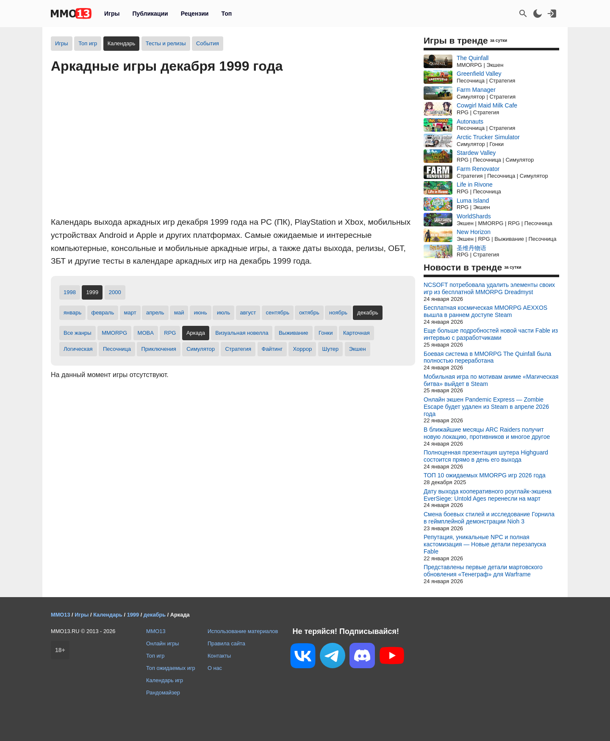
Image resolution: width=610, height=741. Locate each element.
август (248, 312)
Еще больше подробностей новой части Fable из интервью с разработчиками (491, 334)
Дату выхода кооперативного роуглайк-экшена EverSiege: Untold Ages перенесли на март (488, 495)
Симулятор (200, 349)
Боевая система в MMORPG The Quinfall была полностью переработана (487, 357)
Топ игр (87, 43)
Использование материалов (243, 631)
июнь (200, 312)
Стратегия (238, 349)
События (207, 43)
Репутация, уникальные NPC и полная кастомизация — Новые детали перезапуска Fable (485, 544)
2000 (115, 292)
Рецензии (195, 13)
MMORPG (114, 333)
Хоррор (302, 349)
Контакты (219, 656)
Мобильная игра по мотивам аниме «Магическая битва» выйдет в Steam (491, 380)
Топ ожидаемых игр (170, 668)
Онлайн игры (162, 643)
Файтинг (272, 349)
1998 (70, 292)
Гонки (326, 333)
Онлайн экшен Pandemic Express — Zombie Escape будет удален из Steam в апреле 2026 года (486, 406)
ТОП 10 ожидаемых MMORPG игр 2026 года (485, 475)
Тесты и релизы (166, 43)
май (179, 312)
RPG (170, 333)
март (130, 312)
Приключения (158, 349)
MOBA (146, 333)
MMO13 (156, 631)
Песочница (117, 349)
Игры (111, 13)
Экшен (357, 349)
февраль (103, 312)
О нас (215, 668)
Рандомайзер (163, 692)
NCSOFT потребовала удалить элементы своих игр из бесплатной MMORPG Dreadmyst (489, 288)
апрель (155, 312)
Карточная (356, 333)
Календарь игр (164, 680)
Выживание (293, 333)
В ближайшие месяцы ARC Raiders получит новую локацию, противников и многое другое (487, 433)
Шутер (330, 349)
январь (72, 312)
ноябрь (338, 312)
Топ (226, 13)
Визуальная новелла (241, 333)
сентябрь (277, 312)
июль (223, 312)
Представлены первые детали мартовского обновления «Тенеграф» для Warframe (483, 571)
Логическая (78, 349)
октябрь (309, 312)
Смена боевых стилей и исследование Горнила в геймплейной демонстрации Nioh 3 (489, 518)
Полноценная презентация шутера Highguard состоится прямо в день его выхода (486, 456)
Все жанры (78, 333)
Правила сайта (226, 643)
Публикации (150, 13)
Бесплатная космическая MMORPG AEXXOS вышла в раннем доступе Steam (485, 311)
